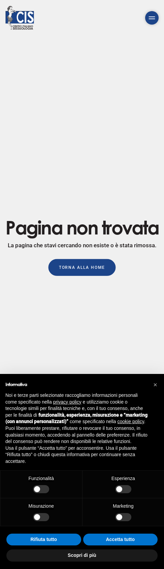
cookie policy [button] (131, 421)
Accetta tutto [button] (120, 539)
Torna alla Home (82, 267)
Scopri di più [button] (82, 555)
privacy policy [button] (67, 402)
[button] (155, 384)
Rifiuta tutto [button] (43, 539)
